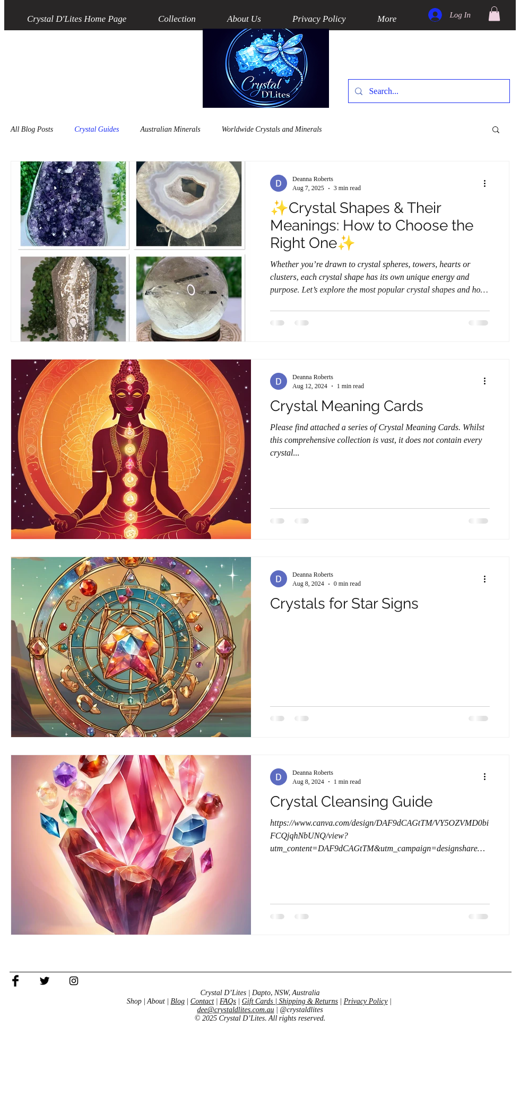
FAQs (228, 1001)
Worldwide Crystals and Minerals (272, 129)
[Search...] (428, 91)
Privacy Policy (366, 1001)
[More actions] (488, 183)
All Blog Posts (32, 129)
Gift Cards (258, 1001)
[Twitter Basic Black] (44, 981)
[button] (494, 13)
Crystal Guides (96, 129)
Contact (202, 1001)
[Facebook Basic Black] (15, 981)
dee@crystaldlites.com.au (235, 1010)
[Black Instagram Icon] (74, 981)
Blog (178, 1001)
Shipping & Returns (308, 1001)
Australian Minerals (171, 129)
